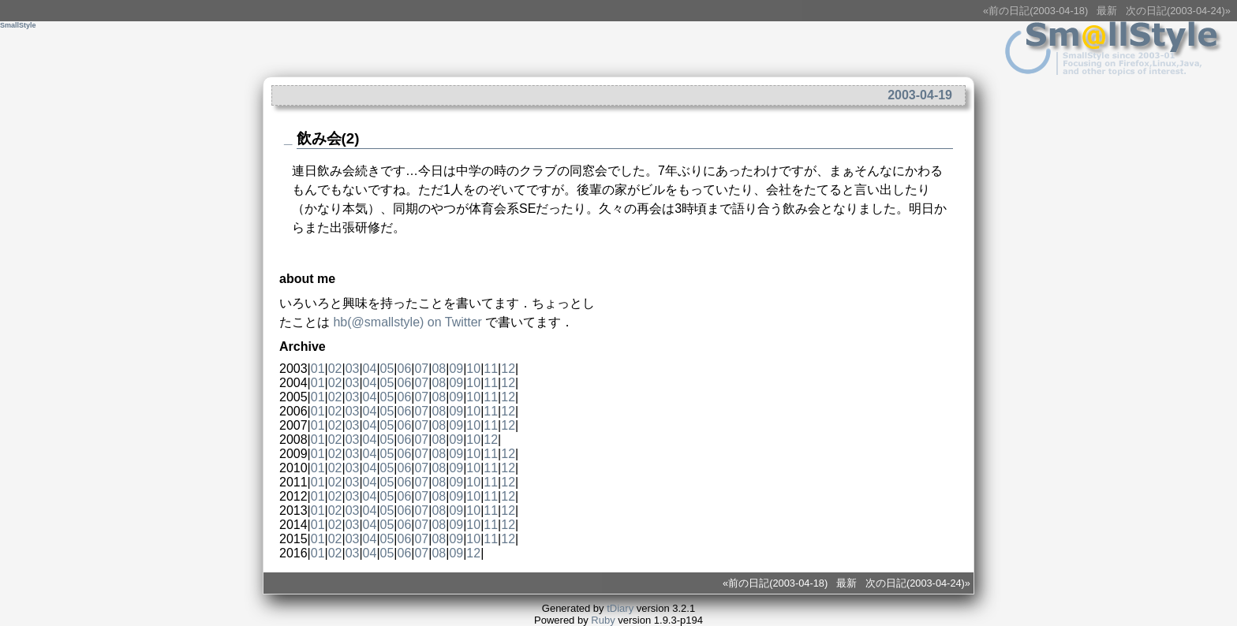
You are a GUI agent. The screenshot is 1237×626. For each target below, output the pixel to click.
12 (508, 368)
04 (370, 368)
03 (353, 368)
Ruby (603, 620)
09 (456, 368)
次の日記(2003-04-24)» (1178, 11)
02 (335, 368)
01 (318, 368)
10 (473, 368)
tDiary (620, 608)
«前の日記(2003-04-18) (1035, 11)
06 (405, 368)
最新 (1107, 11)
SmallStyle (18, 25)
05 (387, 368)
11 (491, 368)
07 (421, 368)
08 (439, 368)
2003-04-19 (920, 95)
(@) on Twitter (407, 322)
